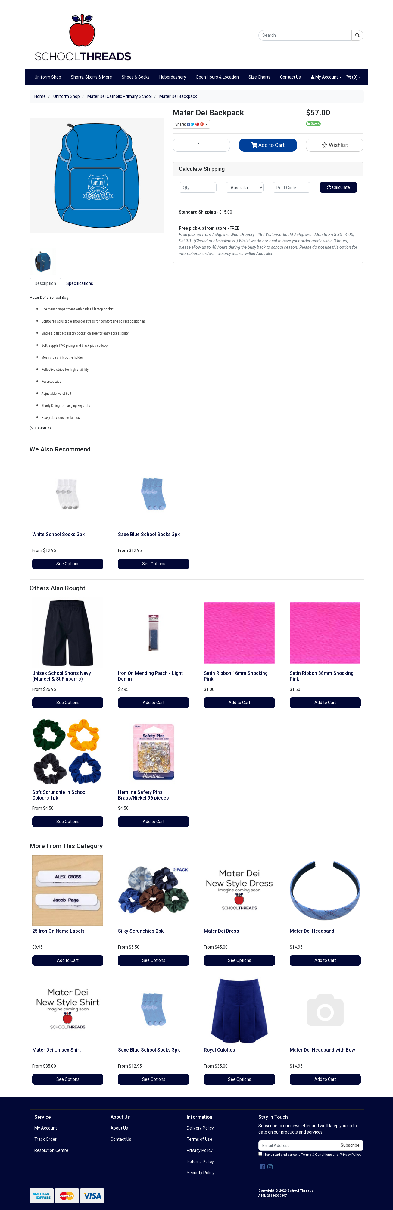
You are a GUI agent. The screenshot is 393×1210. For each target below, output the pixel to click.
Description (45, 283)
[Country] (245, 187)
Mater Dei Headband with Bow (322, 1050)
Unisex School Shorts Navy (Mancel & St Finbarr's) (61, 676)
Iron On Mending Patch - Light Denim (150, 676)
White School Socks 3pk (58, 534)
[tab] (45, 283)
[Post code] (291, 187)
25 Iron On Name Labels (58, 931)
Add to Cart (268, 145)
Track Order (45, 1139)
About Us (119, 1128)
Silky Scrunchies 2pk (141, 931)
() (351, 77)
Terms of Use (199, 1139)
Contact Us (290, 77)
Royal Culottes (219, 1050)
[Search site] (357, 35)
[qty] (198, 187)
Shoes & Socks (136, 77)
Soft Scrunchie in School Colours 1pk (59, 795)
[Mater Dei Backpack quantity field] (201, 145)
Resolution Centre (51, 1150)
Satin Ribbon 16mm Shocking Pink (236, 676)
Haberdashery (172, 77)
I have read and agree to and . (309, 1154)
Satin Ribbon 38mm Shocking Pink (322, 676)
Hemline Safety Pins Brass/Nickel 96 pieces (143, 795)
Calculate (338, 187)
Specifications (79, 283)
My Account (45, 1128)
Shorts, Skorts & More (91, 77)
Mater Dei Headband (312, 931)
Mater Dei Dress (221, 931)
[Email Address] (297, 1145)
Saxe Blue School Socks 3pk (149, 534)
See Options (68, 563)
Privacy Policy (200, 1150)
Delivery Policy (200, 1128)
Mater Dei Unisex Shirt (56, 1050)
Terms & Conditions (316, 1155)
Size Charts (259, 77)
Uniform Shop (48, 77)
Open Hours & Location (217, 77)
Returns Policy (200, 1161)
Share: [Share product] (189, 124)
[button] (326, 77)
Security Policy (200, 1172)
